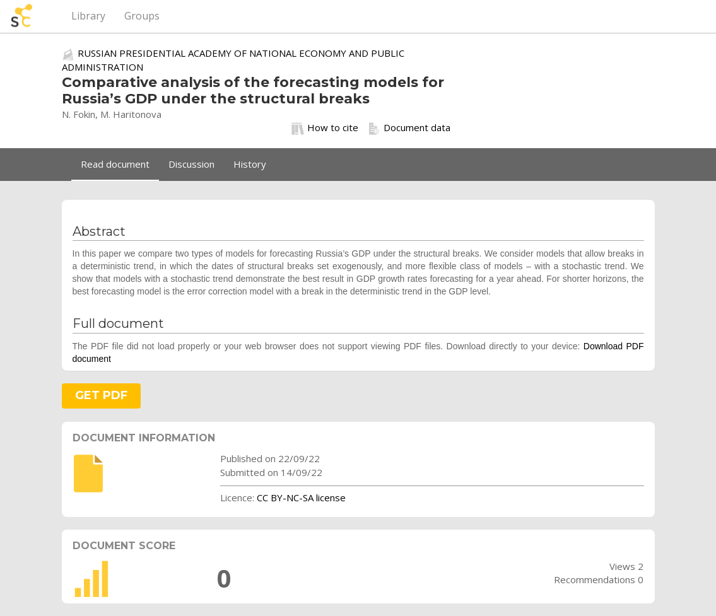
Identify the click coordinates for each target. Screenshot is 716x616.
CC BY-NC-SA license (301, 497)
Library (88, 16)
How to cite (324, 128)
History (249, 164)
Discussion (191, 164)
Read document (115, 164)
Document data (409, 128)
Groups (142, 16)
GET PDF (101, 395)
